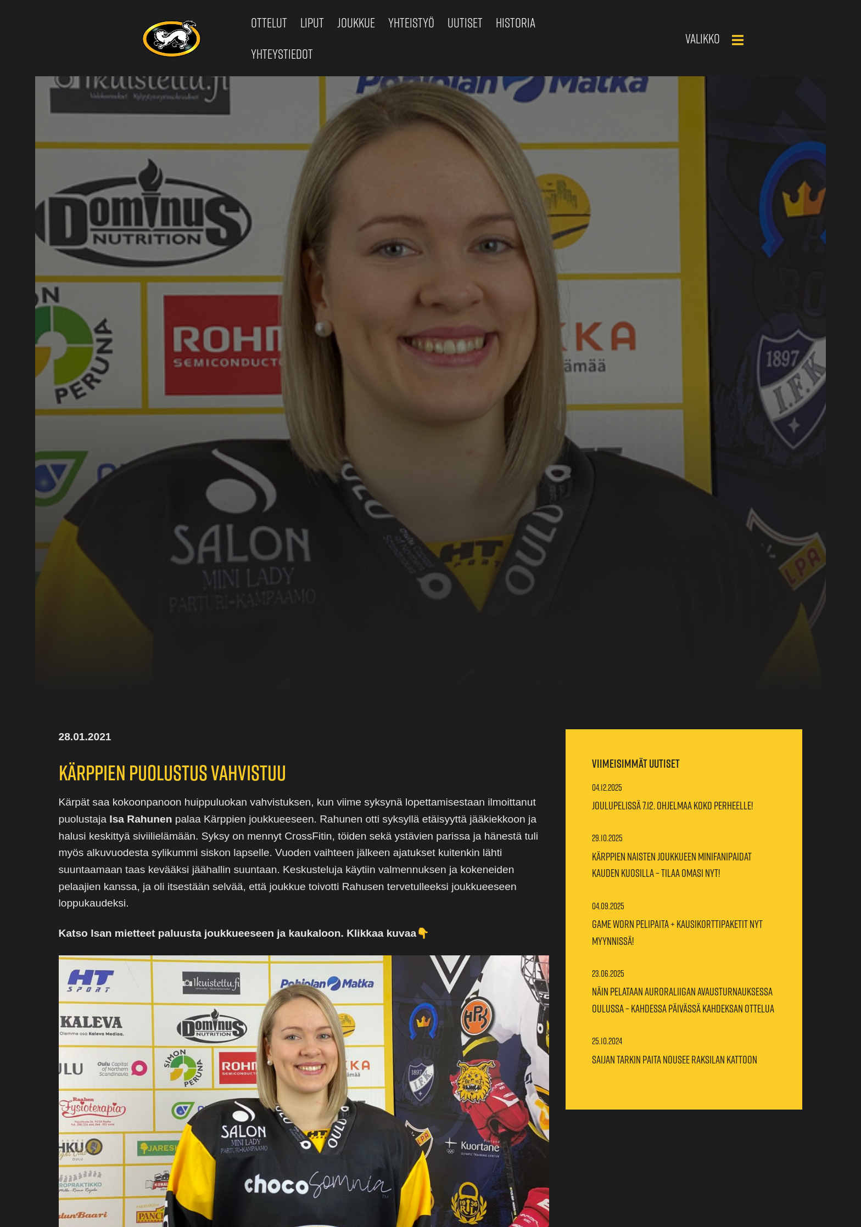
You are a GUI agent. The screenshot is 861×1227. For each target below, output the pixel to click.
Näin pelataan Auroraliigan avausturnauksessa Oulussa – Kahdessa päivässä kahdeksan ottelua (683, 1000)
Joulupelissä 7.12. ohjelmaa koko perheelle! (672, 805)
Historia (515, 22)
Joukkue (356, 22)
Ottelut (269, 22)
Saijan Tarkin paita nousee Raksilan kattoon (674, 1059)
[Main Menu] (737, 40)
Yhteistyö (411, 22)
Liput (312, 22)
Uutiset (465, 22)
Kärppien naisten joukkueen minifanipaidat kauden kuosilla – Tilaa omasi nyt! (672, 865)
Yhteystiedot (282, 53)
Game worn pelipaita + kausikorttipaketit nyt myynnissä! (677, 932)
